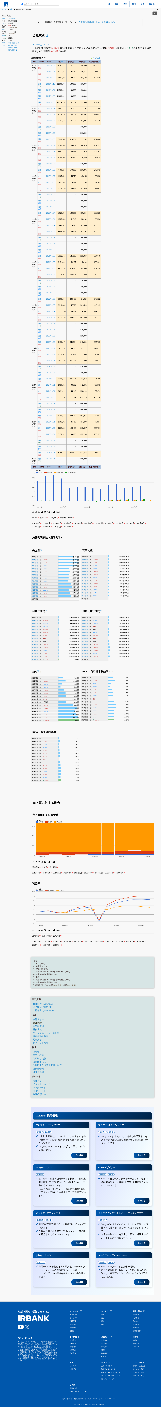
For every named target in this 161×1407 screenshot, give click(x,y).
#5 (99, 61)
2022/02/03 (50, 274)
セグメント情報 (40, 1043)
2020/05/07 (50, 213)
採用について (92, 1399)
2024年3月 (35, 590)
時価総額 (104, 1353)
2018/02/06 (50, 121)
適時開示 (136, 1340)
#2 (62, 61)
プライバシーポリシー (107, 1399)
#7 (46, 610)
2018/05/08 (50, 139)
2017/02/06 (50, 78)
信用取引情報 (39, 1058)
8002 (3, 18)
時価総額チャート (42, 1094)
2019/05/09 (50, 170)
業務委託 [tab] (48, 1132)
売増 (102, 1315)
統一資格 (136, 1315)
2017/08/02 (50, 108)
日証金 (152, 4)
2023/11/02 (50, 354)
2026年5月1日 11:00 (41, 44)
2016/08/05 (50, 65)
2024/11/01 (50, 391)
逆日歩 (72, 1331)
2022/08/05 (50, 305)
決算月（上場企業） (140, 1366)
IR (109, 4)
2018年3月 (35, 572)
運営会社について (80, 1399)
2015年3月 (35, 563)
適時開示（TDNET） (43, 1007)
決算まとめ (38, 1019)
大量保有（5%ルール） (44, 1010)
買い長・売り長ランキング (110, 1375)
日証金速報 (38, 1072)
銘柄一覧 (73, 1369)
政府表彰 (136, 1324)
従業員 (103, 1356)
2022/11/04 (50, 311)
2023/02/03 (50, 317)
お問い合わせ (67, 1399)
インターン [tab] (40, 1262)
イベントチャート (42, 1084)
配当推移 (37, 1039)
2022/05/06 (50, 299)
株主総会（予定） (139, 1369)
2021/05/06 (50, 256)
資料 (3, 43)
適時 (17, 43)
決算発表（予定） (139, 1372)
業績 (16, 45)
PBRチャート (39, 1091)
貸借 (142, 4)
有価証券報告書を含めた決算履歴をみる (97, 22)
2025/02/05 (50, 397)
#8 (101, 610)
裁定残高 (73, 1324)
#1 (61, 61)
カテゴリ (73, 1366)
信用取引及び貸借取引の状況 (47, 1065)
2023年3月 (35, 587)
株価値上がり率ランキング (110, 1372)
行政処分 (136, 1318)
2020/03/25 (50, 207)
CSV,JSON (12, 50)
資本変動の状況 (40, 1036)
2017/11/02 (50, 115)
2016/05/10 (50, 84)
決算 (12, 45)
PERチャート (39, 1087)
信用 (134, 4)
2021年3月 (35, 581)
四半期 (10, 47)
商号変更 (73, 1340)
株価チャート (39, 1081)
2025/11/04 (50, 428)
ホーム (4, 9)
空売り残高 (38, 1055)
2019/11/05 (50, 182)
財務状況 (37, 1029)
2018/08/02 (50, 145)
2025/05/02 (50, 416)
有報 (9, 43)
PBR (3, 29)
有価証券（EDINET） (43, 1004)
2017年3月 (35, 569)
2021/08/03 (50, 262)
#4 (85, 61)
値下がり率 (73, 1318)
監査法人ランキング (108, 1369)
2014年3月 (35, 560)
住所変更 (73, 1343)
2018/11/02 (50, 151)
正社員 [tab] (39, 1132)
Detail (79, 1155)
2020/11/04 (50, 225)
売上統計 (104, 1340)
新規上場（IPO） (139, 1375)
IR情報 (36, 1052)
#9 (38, 671)
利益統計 (104, 1343)
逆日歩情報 (38, 1068)
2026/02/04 (50, 434)
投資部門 (73, 1327)
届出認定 (136, 1321)
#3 (74, 61)
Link (3, 45)
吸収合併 (73, 1353)
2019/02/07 (50, 158)
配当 (3, 35)
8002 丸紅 (6, 15)
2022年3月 (35, 584)
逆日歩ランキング (107, 1379)
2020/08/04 (50, 219)
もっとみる (96, 58)
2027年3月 (35, 660)
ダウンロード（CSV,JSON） (79, 1391)
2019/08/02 (50, 176)
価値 (15, 47)
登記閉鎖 (73, 1347)
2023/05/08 (50, 342)
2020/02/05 (50, 188)
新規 (102, 1321)
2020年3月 (35, 578)
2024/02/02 (50, 360)
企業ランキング (106, 1366)
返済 (102, 1318)
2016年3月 (35, 566)
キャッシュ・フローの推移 (46, 1033)
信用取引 (73, 1321)
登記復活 (73, 1350)
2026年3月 (35, 596)
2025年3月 (35, 593)
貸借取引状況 (39, 1062)
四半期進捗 (38, 1026)
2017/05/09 (50, 102)
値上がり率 (73, 1315)
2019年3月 (35, 575)
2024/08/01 (50, 385)
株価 (116, 4)
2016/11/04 (50, 72)
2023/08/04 (50, 348)
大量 (13, 43)
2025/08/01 (50, 422)
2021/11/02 (50, 268)
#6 (41, 550)
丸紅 (11, 9)
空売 (125, 4)
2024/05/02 (50, 379)
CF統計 (103, 1350)
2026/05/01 (11, 18)
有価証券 (136, 1343)
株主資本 (104, 1347)
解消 (102, 1324)
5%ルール (136, 1347)
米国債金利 (73, 1388)
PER (3, 23)
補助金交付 (137, 1331)
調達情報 (136, 1327)
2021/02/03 (50, 231)
